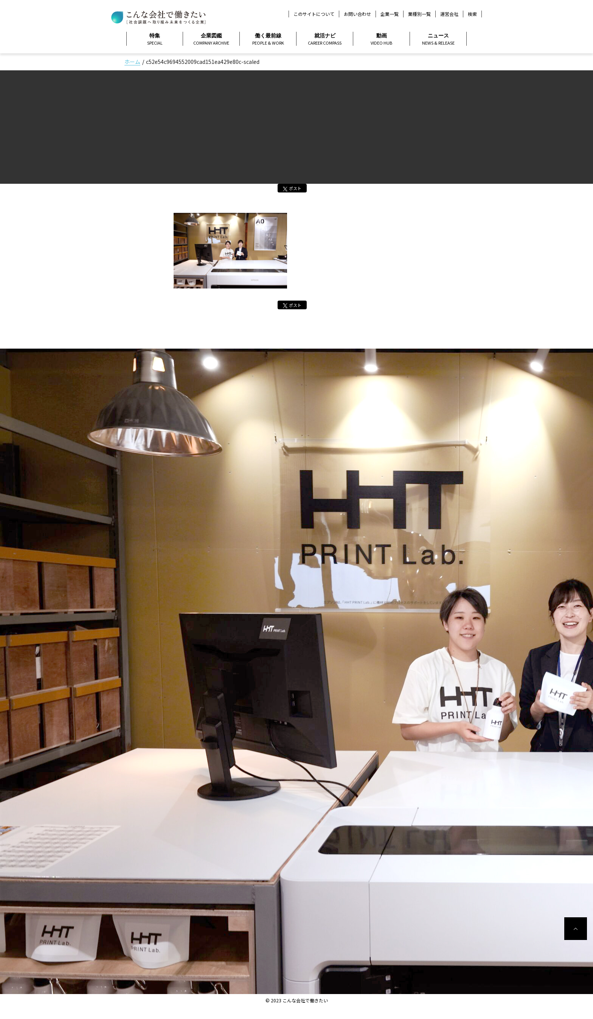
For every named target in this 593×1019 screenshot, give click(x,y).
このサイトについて (313, 14)
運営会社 (449, 14)
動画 (381, 39)
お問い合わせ (357, 14)
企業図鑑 (211, 39)
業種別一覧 (419, 14)
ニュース (438, 39)
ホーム (132, 61)
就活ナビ (324, 39)
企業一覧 (389, 14)
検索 (472, 14)
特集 (155, 39)
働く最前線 (268, 39)
